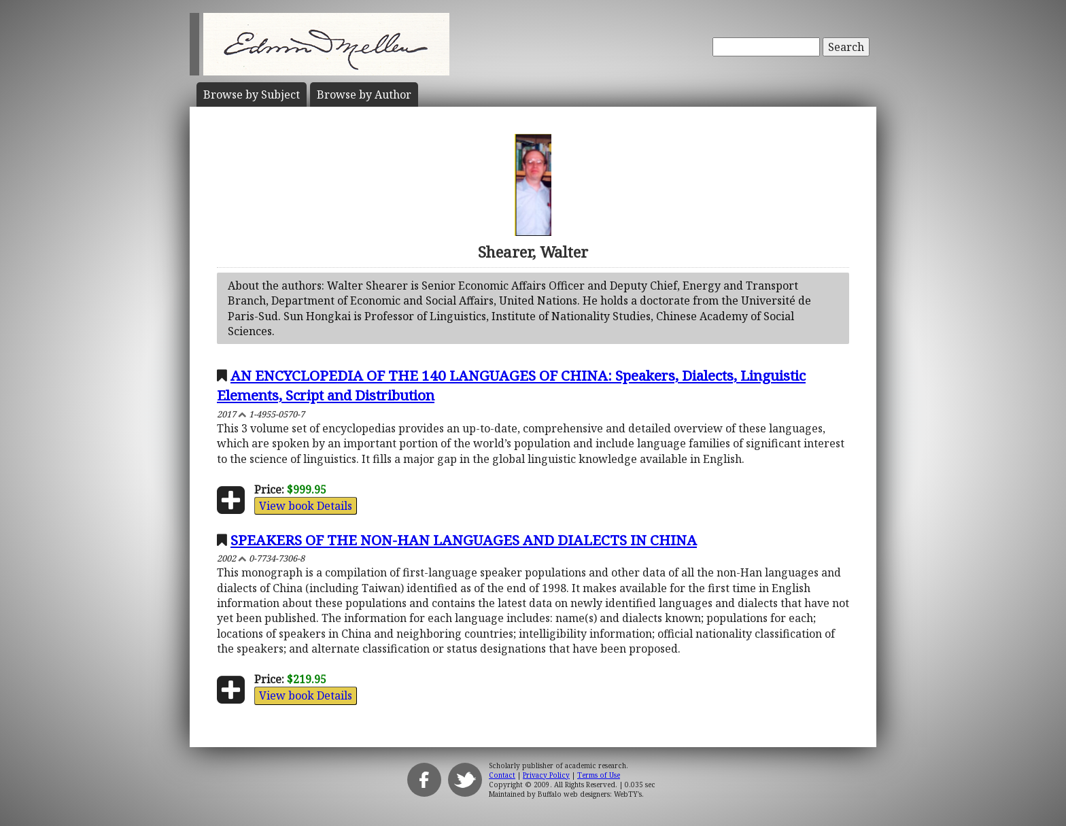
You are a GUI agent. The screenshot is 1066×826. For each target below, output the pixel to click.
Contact (502, 775)
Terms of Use (598, 775)
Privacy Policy (546, 775)
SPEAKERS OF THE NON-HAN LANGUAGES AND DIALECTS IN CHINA (463, 539)
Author (364, 94)
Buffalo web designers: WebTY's (590, 794)
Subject (251, 94)
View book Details (305, 505)
